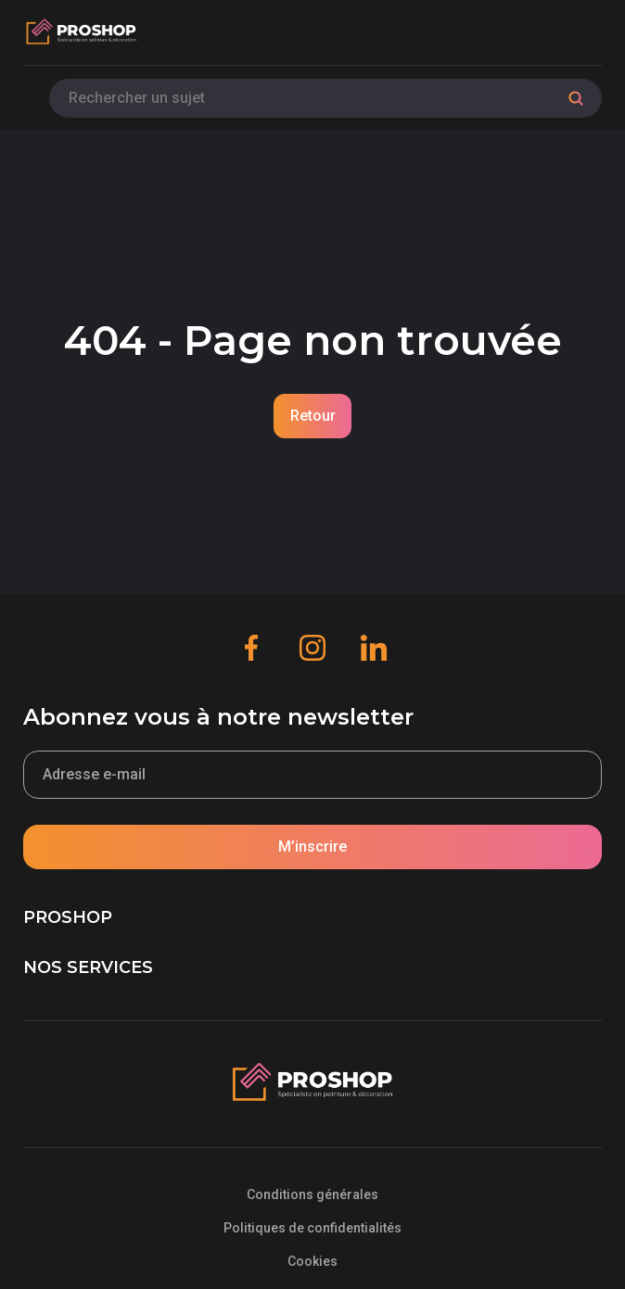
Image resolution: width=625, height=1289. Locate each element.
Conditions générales (312, 1194)
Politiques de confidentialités (312, 1227)
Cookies (312, 1261)
